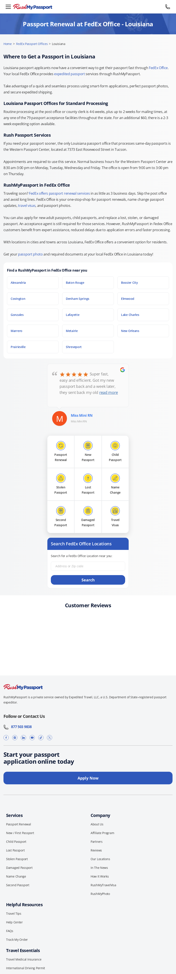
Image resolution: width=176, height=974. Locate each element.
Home (7, 44)
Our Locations (100, 859)
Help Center (14, 922)
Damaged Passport (19, 868)
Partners (97, 842)
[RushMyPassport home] (88, 7)
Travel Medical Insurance (23, 959)
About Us (97, 824)
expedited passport (69, 73)
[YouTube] (32, 737)
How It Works (100, 876)
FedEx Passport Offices (32, 44)
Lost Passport (15, 850)
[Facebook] (6, 737)
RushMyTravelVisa (103, 885)
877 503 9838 (17, 726)
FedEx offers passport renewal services (59, 193)
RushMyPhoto (100, 894)
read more (108, 392)
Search (88, 579)
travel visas (26, 205)
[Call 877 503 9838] (168, 7)
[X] (49, 737)
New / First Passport (20, 833)
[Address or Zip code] (88, 566)
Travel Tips (13, 913)
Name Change (16, 876)
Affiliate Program (102, 833)
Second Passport (17, 885)
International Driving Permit (25, 968)
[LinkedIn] (23, 737)
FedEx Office (158, 67)
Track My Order (17, 939)
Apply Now (88, 778)
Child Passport (16, 842)
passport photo (30, 254)
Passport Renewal (18, 824)
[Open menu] (8, 7)
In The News (99, 868)
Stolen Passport (17, 859)
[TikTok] (40, 737)
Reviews (96, 850)
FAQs (9, 931)
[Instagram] (14, 737)
